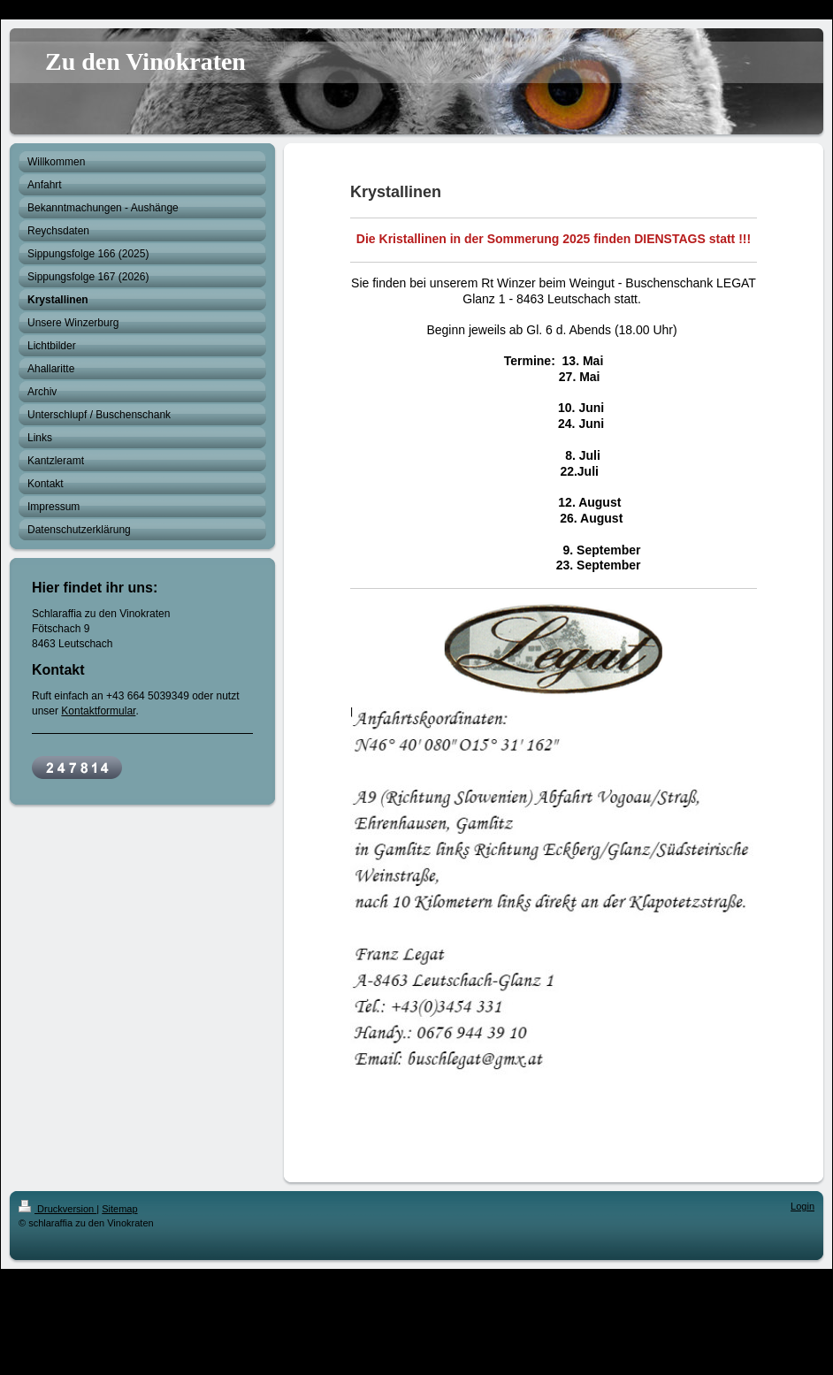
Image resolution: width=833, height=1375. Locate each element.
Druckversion (57, 1208)
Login (802, 1206)
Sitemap (119, 1208)
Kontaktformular (98, 711)
